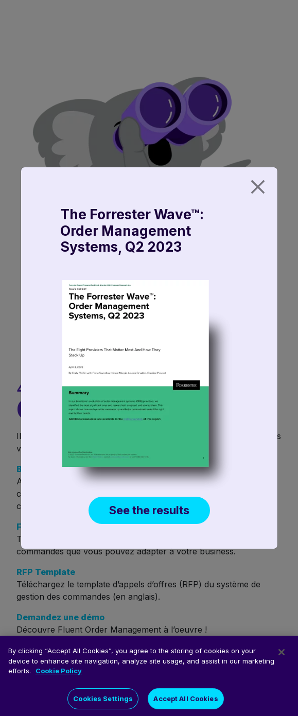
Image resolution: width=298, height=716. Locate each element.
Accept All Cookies (185, 702)
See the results (149, 510)
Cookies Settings (103, 702)
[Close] (258, 187)
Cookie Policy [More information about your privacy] (59, 674)
